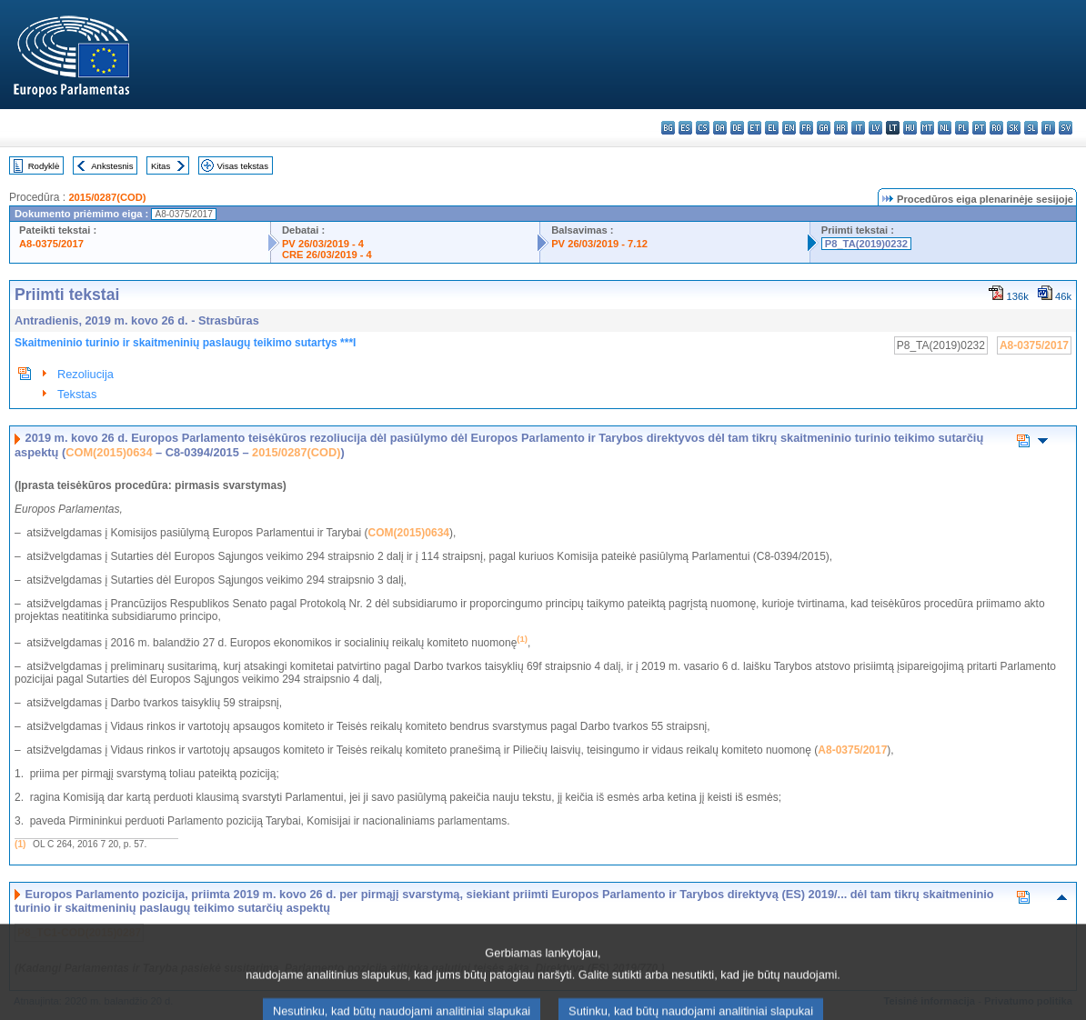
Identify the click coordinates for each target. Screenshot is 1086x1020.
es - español (685, 128)
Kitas (160, 166)
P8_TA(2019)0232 (866, 243)
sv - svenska (1065, 128)
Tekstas (76, 394)
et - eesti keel (754, 128)
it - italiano (858, 128)
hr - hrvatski (841, 128)
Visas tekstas (242, 166)
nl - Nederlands (944, 128)
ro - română (996, 128)
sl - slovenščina (1031, 128)
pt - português (979, 128)
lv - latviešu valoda (875, 128)
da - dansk (720, 128)
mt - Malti (927, 128)
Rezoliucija (85, 374)
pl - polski (962, 128)
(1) (20, 844)
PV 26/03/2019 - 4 (323, 243)
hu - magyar (910, 128)
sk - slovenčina (1014, 128)
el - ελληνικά (772, 128)
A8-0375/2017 (51, 243)
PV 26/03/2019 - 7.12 (599, 243)
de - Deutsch (737, 128)
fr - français (806, 128)
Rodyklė (44, 166)
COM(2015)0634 (108, 452)
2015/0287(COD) (107, 197)
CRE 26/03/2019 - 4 (327, 254)
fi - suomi (1048, 128)
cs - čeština (702, 128)
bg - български (668, 128)
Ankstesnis (112, 166)
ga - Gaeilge (823, 128)
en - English (789, 128)
